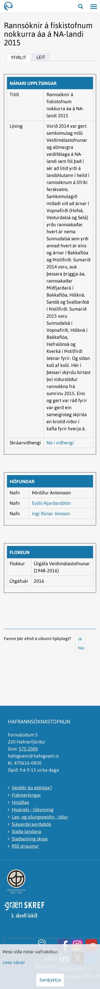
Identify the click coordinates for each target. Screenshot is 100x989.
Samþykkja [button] (50, 979)
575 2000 (28, 749)
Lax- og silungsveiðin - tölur (40, 817)
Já (80, 638)
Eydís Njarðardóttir (51, 503)
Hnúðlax (20, 802)
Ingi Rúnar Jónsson (51, 513)
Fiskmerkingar (26, 795)
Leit (40, 57)
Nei (81, 648)
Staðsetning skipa (30, 838)
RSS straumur (25, 846)
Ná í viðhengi (60, 442)
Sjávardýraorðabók (31, 824)
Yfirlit (18, 57)
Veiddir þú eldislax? (32, 787)
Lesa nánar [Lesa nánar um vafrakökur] (14, 962)
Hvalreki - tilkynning (33, 809)
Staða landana (26, 831)
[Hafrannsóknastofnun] (10, 6)
